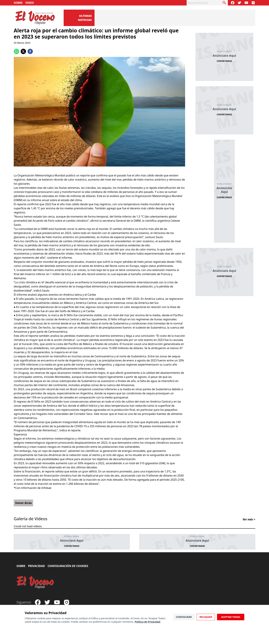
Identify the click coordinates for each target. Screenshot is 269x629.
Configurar (184, 617)
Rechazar (206, 617)
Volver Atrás (23, 503)
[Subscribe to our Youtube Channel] (246, 3)
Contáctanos (224, 61)
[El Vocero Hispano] (35, 582)
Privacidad (36, 566)
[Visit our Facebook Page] (233, 3)
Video (29, 3)
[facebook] (30, 51)
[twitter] (23, 51)
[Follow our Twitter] (239, 3)
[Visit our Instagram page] (253, 3)
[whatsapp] (16, 51)
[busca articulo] (224, 2)
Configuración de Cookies (68, 566)
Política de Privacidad (147, 621)
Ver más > (249, 519)
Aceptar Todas (230, 617)
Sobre (18, 3)
